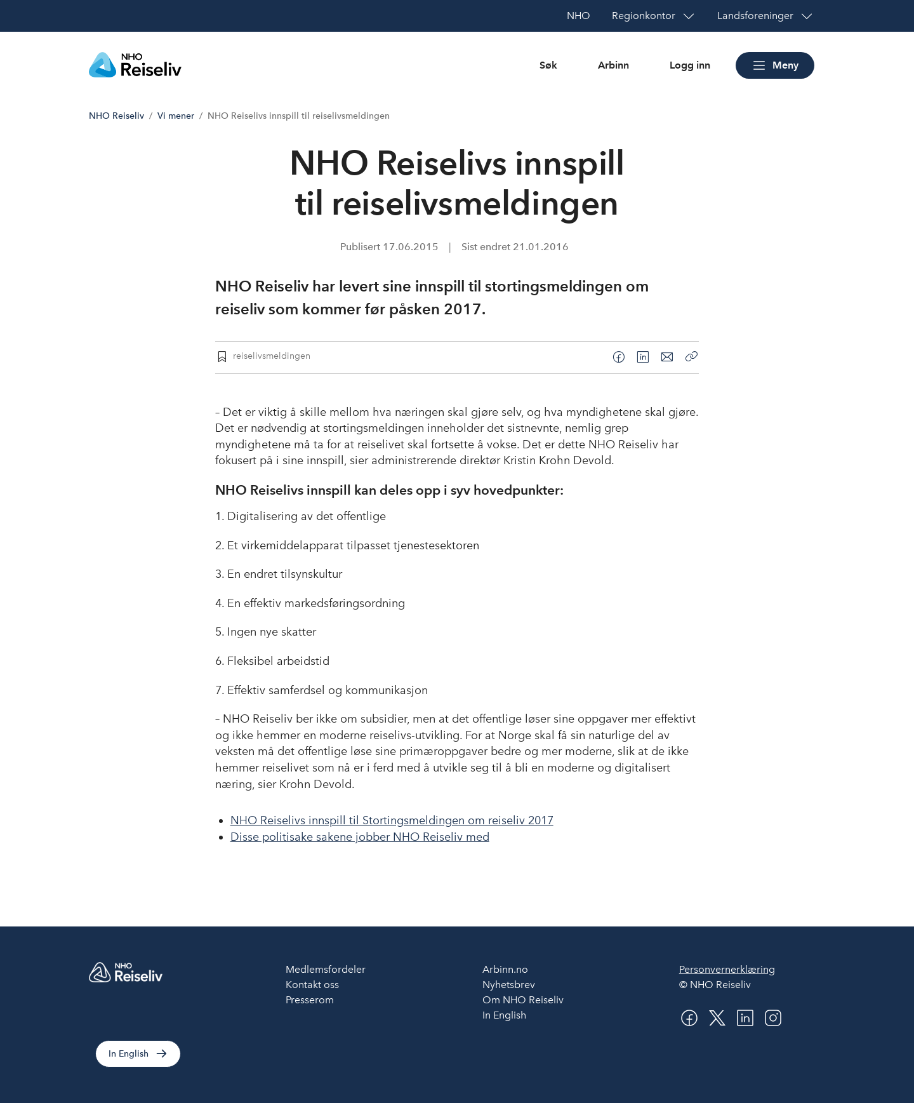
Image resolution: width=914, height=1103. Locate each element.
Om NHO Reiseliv (523, 1000)
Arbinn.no (505, 969)
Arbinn (613, 65)
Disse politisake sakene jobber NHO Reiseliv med (359, 837)
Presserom (310, 1000)
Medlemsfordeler (326, 969)
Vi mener (175, 115)
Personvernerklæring (727, 969)
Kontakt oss (312, 985)
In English (129, 1053)
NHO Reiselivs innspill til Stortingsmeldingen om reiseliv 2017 (391, 820)
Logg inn (690, 65)
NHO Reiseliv (116, 115)
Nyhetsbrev (508, 985)
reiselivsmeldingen (271, 355)
